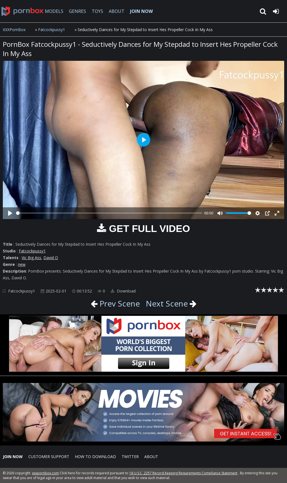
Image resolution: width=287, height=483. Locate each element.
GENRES (77, 11)
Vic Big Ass (31, 257)
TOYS (97, 11)
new (22, 264)
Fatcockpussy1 (51, 29)
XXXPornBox (14, 29)
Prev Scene (119, 303)
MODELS (54, 11)
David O (50, 257)
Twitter (130, 456)
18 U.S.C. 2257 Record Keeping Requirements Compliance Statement (183, 473)
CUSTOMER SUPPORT (48, 456)
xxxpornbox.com (45, 473)
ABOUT (116, 11)
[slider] (109, 213)
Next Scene (167, 303)
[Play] (10, 213)
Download (123, 291)
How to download (95, 456)
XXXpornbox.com (22, 11)
